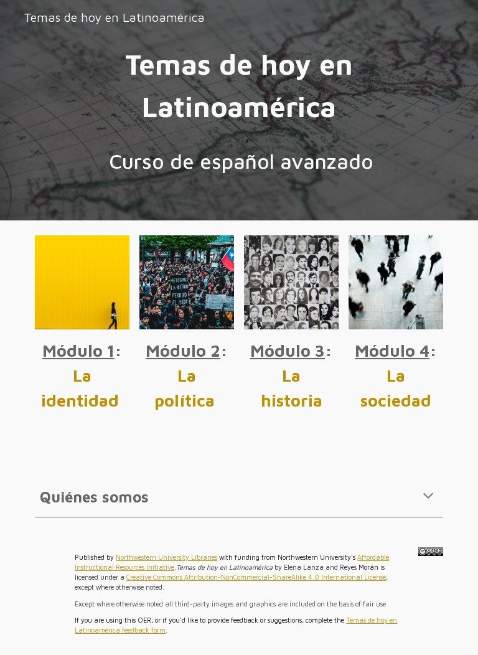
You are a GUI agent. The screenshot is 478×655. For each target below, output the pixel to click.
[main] (239, 86)
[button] (428, 497)
